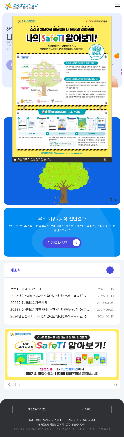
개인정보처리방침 (37, 409)
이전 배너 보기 (9, 384)
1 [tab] (62, 384)
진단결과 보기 (63, 242)
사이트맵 (86, 409)
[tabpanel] (62, 354)
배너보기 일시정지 (14, 384)
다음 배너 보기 (19, 384)
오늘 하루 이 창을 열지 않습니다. (34, 159)
